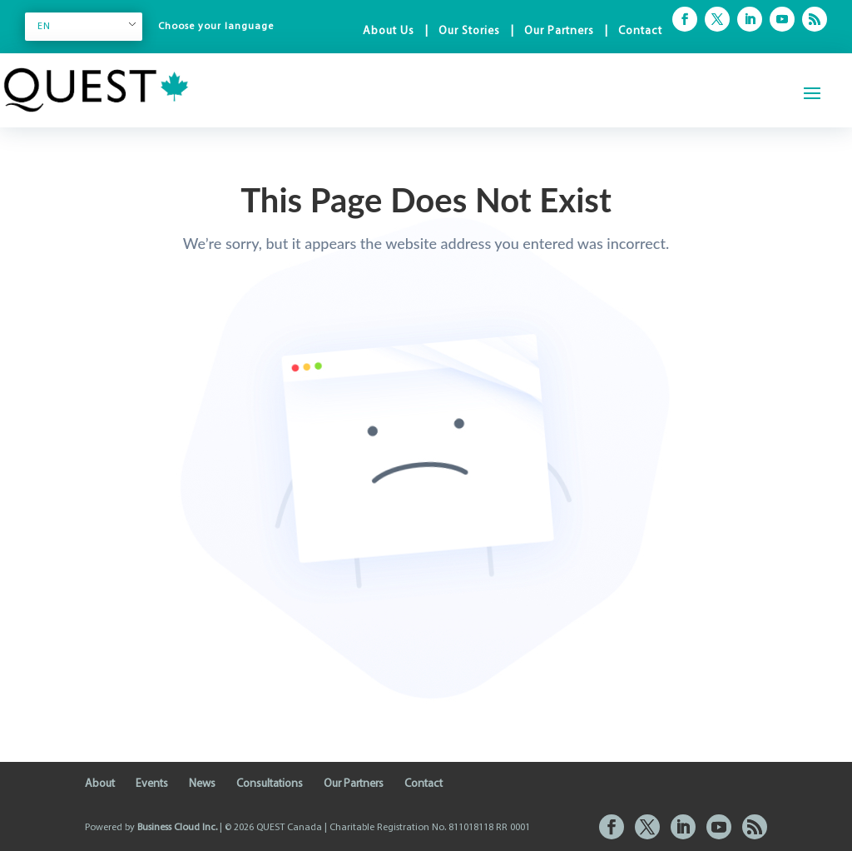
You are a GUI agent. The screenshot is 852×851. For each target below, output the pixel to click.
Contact (640, 31)
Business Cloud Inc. (177, 828)
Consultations (269, 784)
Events (152, 784)
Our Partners (559, 31)
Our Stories (469, 31)
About (100, 784)
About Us (388, 31)
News (202, 784)
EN (44, 27)
